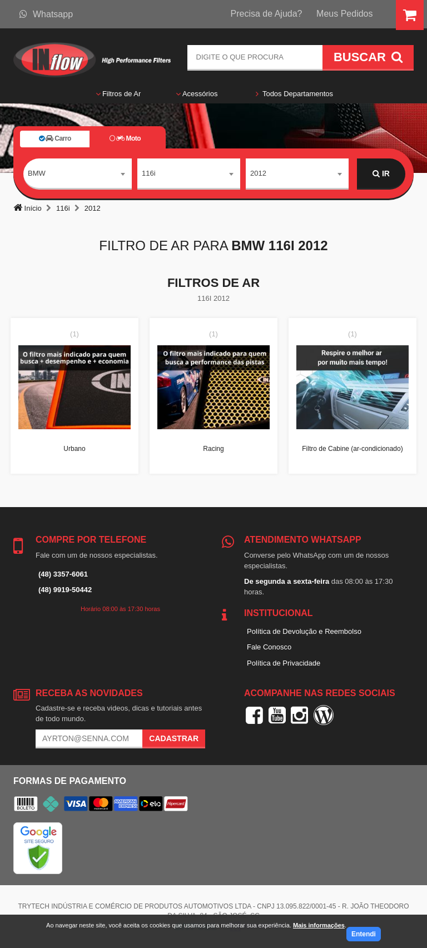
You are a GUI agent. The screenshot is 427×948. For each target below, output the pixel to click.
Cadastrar (173, 738)
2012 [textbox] (258, 173)
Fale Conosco (269, 647)
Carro (55, 138)
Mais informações (319, 925)
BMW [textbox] (37, 173)
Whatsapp (46, 14)
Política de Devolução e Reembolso (304, 631)
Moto (125, 138)
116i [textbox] (149, 173)
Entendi (363, 934)
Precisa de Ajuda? (266, 13)
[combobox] (77, 174)
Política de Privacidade (283, 663)
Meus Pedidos (344, 13)
